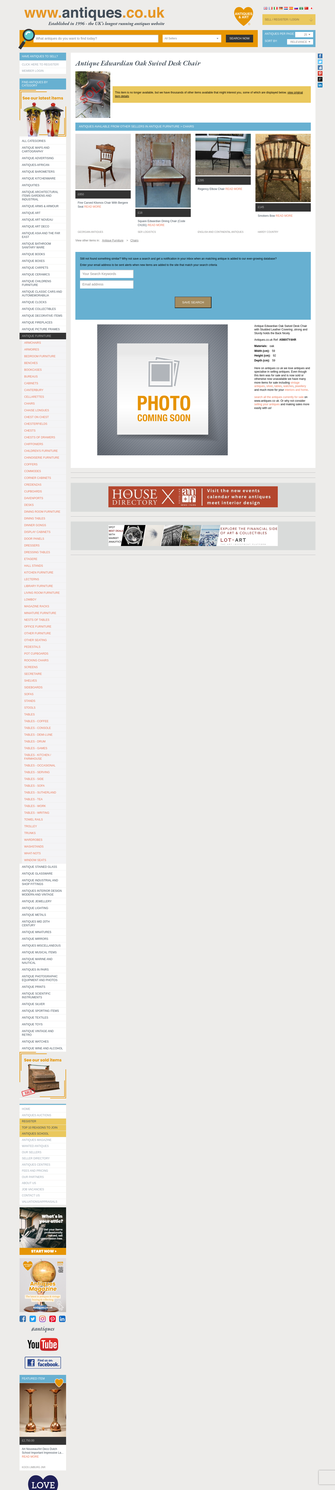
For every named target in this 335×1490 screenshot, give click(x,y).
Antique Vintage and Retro (38, 1033)
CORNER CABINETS (37, 478)
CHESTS (30, 430)
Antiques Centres (36, 1164)
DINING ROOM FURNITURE (42, 511)
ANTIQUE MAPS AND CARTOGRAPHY (36, 149)
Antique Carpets (35, 267)
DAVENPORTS (33, 498)
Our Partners (33, 1177)
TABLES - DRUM (35, 741)
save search (193, 302)
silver (269, 386)
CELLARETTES (34, 396)
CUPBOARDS (33, 491)
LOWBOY (30, 599)
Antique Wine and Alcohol (42, 1048)
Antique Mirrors (35, 939)
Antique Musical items (39, 952)
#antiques (42, 1328)
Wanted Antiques (35, 1146)
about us (29, 1183)
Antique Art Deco (35, 226)
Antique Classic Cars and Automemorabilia (42, 293)
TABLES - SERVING (37, 772)
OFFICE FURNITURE (37, 626)
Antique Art (31, 213)
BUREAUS (31, 376)
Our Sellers (31, 1152)
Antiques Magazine (36, 1140)
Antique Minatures (36, 932)
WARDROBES (33, 839)
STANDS (29, 701)
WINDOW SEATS (35, 860)
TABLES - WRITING (36, 812)
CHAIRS (29, 403)
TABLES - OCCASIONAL (39, 765)
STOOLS (29, 707)
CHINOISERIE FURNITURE (41, 457)
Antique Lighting (35, 908)
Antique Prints (33, 987)
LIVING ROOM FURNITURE (42, 592)
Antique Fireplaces (37, 322)
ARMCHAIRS (32, 342)
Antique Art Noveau (37, 219)
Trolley (30, 826)
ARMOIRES (31, 349)
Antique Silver (33, 1004)
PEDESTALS (32, 647)
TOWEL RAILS (33, 819)
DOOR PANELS (34, 538)
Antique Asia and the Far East (41, 235)
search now (239, 38)
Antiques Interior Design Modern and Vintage (42, 892)
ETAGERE (30, 559)
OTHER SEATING (35, 640)
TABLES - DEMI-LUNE (38, 734)
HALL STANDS (33, 565)
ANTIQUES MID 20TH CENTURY (36, 923)
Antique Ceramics (36, 274)
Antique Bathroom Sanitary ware (36, 245)
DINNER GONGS (35, 525)
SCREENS (31, 667)
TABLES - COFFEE (36, 721)
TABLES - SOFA (34, 785)
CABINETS (31, 383)
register (29, 1121)
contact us (31, 1195)
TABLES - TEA (33, 799)
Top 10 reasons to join (39, 1127)
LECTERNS (31, 579)
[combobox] (192, 38)
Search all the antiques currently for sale (279, 397)
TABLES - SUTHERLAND (40, 792)
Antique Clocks (34, 302)
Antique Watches (35, 1041)
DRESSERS (32, 545)
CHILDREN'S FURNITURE (41, 451)
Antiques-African (35, 165)
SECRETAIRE (33, 674)
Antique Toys (32, 1024)
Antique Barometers (38, 171)
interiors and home (296, 389)
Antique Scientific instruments (36, 995)
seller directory (36, 1158)
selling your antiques (267, 404)
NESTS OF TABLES (36, 619)
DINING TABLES (34, 518)
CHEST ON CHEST (36, 417)
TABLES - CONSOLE (37, 728)
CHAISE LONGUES (36, 410)
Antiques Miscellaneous (41, 945)
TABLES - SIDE (34, 779)
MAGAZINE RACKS (36, 606)
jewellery (300, 386)
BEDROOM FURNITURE (40, 356)
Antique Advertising (38, 158)
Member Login (33, 70)
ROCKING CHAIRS (36, 660)
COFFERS (30, 464)
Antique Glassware (37, 873)
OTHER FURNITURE (37, 633)
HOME (26, 1109)
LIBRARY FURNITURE (38, 586)
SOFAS (29, 694)
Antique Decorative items (42, 315)
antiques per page (279, 33)
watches (288, 386)
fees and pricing (35, 1170)
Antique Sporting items (40, 1011)
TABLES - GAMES (35, 748)
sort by (271, 41)
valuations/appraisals (39, 1201)
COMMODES (32, 471)
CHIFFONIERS (33, 444)
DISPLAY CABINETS (37, 532)
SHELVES (30, 680)
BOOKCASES (33, 369)
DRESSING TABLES (37, 552)
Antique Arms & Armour (40, 206)
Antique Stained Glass (39, 867)
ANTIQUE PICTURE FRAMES (41, 329)
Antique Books (33, 254)
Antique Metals (34, 915)
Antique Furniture (36, 336)
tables (278, 386)
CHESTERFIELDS (35, 424)
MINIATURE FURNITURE (40, 613)
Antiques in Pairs (35, 969)
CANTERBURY (33, 390)
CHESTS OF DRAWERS (39, 437)
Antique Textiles (35, 1017)
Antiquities (30, 185)
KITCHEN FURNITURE (38, 572)
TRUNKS (30, 833)
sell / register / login (282, 19)
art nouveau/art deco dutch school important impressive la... (43, 1453)
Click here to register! (40, 64)
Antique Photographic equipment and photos (40, 978)
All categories (34, 141)
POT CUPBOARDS (36, 653)
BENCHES (31, 363)
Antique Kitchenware (39, 178)
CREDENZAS (32, 484)
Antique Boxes (33, 261)
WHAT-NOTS (32, 853)
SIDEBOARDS (33, 687)
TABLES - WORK (35, 806)
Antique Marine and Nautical (37, 961)
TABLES (29, 714)
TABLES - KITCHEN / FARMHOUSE (37, 756)
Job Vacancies (33, 1189)
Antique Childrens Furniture (36, 283)
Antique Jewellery (37, 901)
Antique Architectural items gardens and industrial (40, 195)
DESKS (29, 505)
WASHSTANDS (34, 846)
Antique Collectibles (39, 309)
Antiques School (35, 1133)
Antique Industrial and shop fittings (40, 882)
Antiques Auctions (36, 1115)
